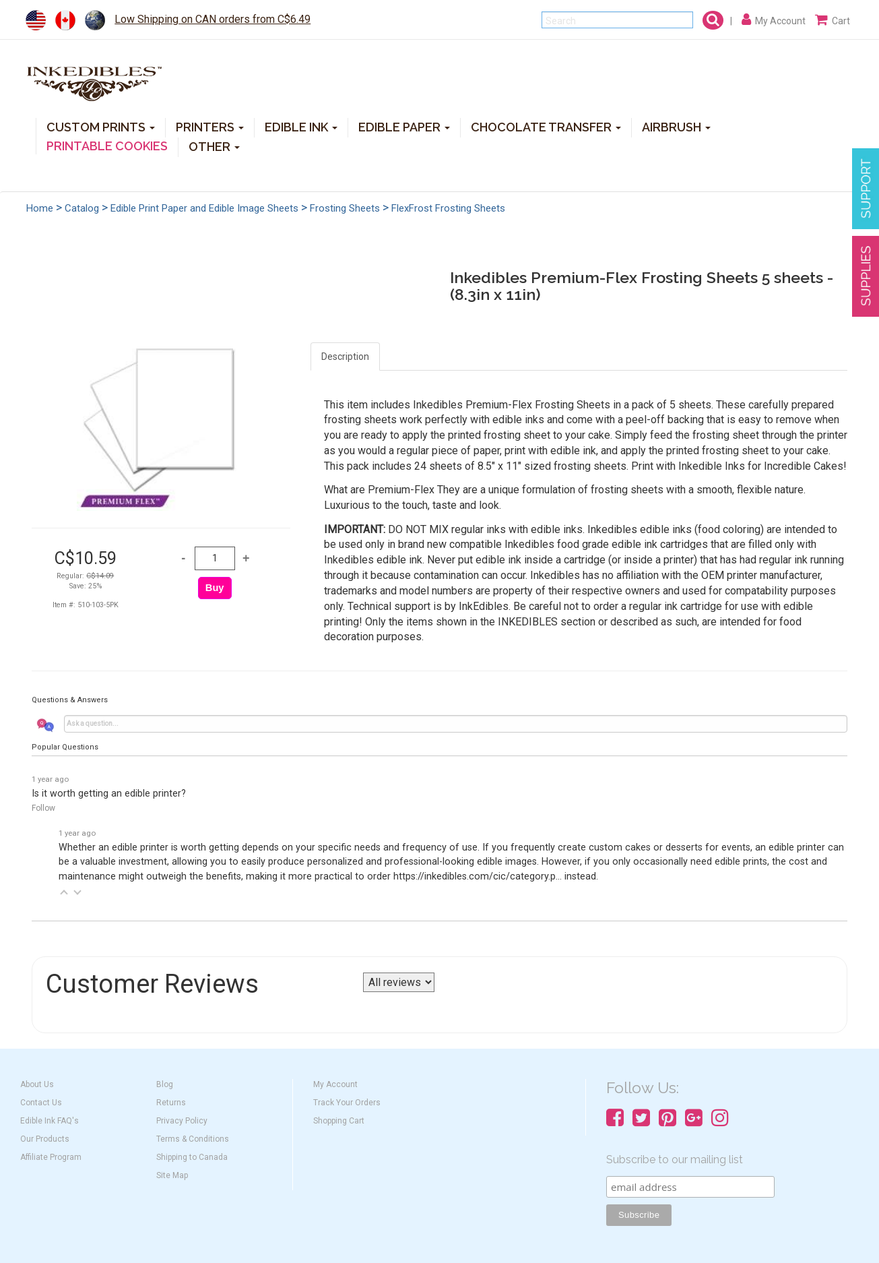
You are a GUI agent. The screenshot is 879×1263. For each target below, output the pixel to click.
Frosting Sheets (345, 208)
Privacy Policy (181, 1121)
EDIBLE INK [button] (301, 126)
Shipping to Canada (192, 1157)
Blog (164, 1084)
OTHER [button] (214, 146)
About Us (37, 1084)
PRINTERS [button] (210, 126)
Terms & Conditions (192, 1139)
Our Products (44, 1139)
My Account (335, 1084)
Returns (171, 1102)
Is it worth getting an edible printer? (109, 793)
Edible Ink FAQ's (49, 1121)
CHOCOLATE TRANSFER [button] (546, 126)
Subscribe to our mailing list (674, 1159)
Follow (43, 808)
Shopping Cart (338, 1121)
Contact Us (41, 1102)
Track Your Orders (347, 1102)
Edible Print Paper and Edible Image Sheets (204, 208)
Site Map (172, 1175)
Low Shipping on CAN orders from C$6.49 (213, 19)
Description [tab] (345, 356)
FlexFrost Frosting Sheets (448, 208)
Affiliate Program (51, 1157)
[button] (64, 892)
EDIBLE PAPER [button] (404, 126)
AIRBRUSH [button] (676, 126)
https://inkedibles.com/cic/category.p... (477, 876)
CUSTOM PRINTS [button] (100, 126)
